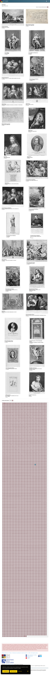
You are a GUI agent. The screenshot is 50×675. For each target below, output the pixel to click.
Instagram (28, 657)
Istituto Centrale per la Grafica (9, 664)
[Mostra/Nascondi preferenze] (20, 671)
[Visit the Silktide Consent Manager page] (28, 671)
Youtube (28, 658)
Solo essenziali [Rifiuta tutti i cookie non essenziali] (13, 671)
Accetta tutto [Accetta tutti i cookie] (5, 671)
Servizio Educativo (29, 656)
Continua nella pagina (5, 400)
